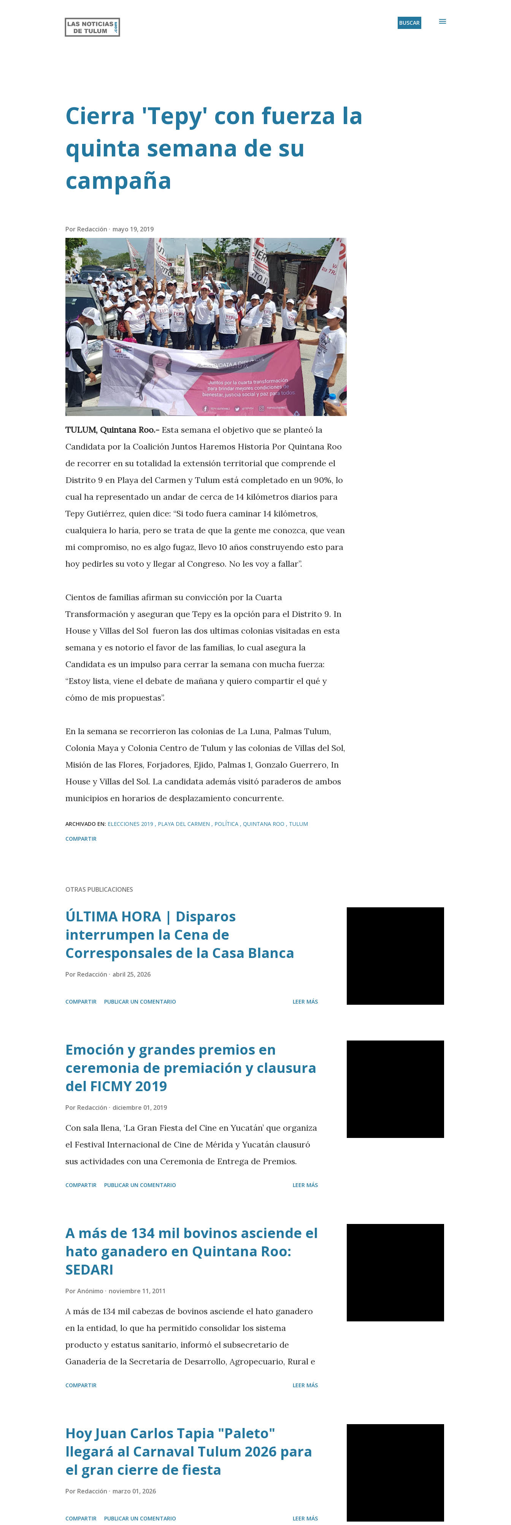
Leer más (305, 1001)
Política (227, 823)
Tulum (298, 823)
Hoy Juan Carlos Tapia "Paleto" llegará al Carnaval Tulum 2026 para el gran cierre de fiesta (188, 1451)
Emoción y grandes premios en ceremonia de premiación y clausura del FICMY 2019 (190, 1067)
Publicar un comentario (140, 1001)
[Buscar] (409, 23)
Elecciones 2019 (131, 823)
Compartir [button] (81, 838)
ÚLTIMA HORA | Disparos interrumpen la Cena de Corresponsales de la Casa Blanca (179, 934)
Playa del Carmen (184, 823)
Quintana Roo (264, 823)
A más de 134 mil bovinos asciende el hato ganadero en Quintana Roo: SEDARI (191, 1251)
